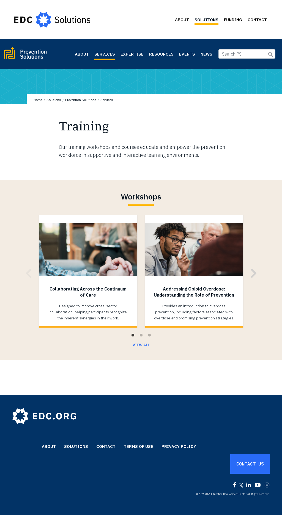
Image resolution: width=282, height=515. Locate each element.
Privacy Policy (178, 446)
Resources (161, 54)
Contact (257, 19)
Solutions (206, 19)
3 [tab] (149, 335)
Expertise (132, 54)
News (206, 54)
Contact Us (250, 464)
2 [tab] (141, 335)
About (182, 19)
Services (104, 54)
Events (187, 54)
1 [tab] (133, 335)
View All (141, 345)
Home (38, 100)
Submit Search (270, 54)
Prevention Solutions (37, 55)
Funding (233, 19)
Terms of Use (138, 446)
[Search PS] (246, 54)
